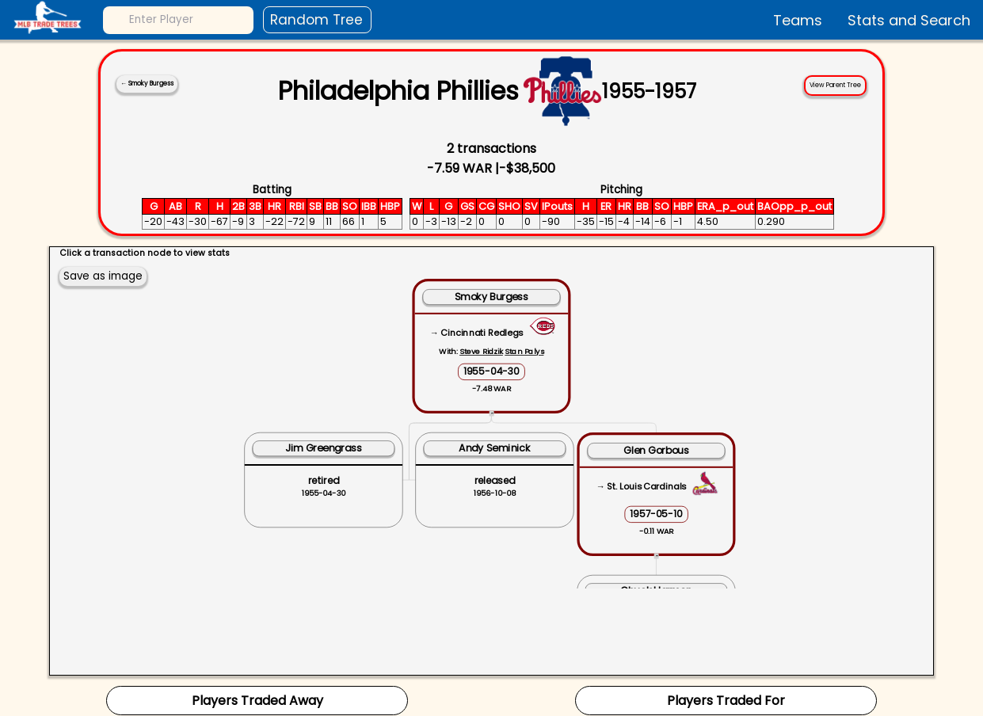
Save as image (103, 276)
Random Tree (316, 19)
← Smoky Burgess (146, 83)
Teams (797, 20)
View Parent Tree (835, 85)
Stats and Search (909, 20)
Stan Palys (524, 351)
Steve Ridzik (481, 351)
